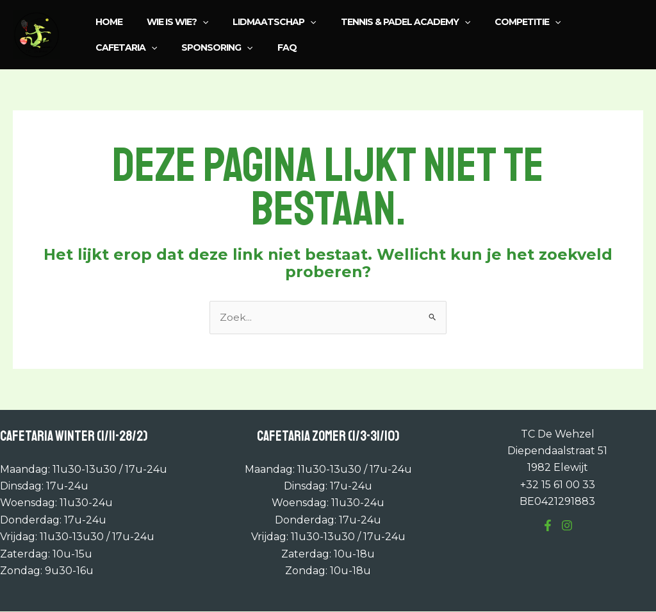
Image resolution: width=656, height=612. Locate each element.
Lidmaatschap (258, 22)
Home (105, 22)
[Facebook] (548, 526)
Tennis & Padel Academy (383, 22)
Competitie (499, 22)
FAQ (191, 47)
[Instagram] (567, 526)
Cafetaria (581, 22)
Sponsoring (127, 47)
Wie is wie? (168, 22)
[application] (193, 22)
